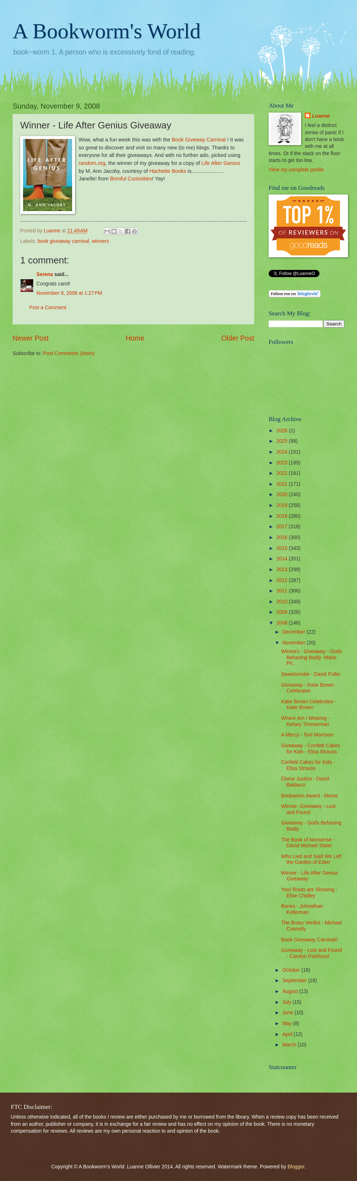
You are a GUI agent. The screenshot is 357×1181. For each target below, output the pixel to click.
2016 (282, 537)
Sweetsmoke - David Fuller (310, 674)
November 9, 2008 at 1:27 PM (69, 293)
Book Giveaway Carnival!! (309, 939)
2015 (282, 548)
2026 (282, 430)
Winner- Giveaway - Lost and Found (308, 809)
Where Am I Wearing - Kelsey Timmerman (305, 721)
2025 (282, 441)
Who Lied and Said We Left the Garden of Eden (311, 859)
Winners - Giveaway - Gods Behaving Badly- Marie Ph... (311, 657)
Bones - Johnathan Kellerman (302, 909)
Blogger (295, 1166)
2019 (282, 505)
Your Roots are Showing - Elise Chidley (309, 892)
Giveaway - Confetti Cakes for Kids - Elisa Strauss (310, 748)
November (294, 643)
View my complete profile (296, 169)
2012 (282, 580)
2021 (282, 484)
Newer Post (31, 338)
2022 (282, 473)
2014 (282, 558)
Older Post (237, 338)
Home (135, 338)
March (290, 1044)
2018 (282, 516)
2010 (282, 601)
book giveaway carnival (63, 241)
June (288, 1012)
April (288, 1034)
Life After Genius (221, 163)
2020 (282, 494)
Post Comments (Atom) (68, 353)
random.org (92, 163)
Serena (44, 274)
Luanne (321, 116)
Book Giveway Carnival (199, 140)
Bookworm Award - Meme (309, 796)
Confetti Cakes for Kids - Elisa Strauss (308, 765)
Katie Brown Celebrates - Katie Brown (308, 704)
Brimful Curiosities (131, 178)
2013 (282, 569)
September (295, 980)
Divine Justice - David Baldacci (305, 782)
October (291, 970)
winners (100, 241)
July (287, 1002)
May (287, 1023)
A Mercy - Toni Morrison (307, 735)
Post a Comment (47, 307)
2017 (282, 526)
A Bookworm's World (107, 31)
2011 (282, 591)
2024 (282, 452)
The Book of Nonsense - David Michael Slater (308, 843)
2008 (282, 623)
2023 (282, 462)
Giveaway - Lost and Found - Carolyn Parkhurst (311, 953)
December (294, 632)
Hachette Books (167, 171)
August (290, 991)
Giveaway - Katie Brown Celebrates (307, 688)
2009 (282, 612)
